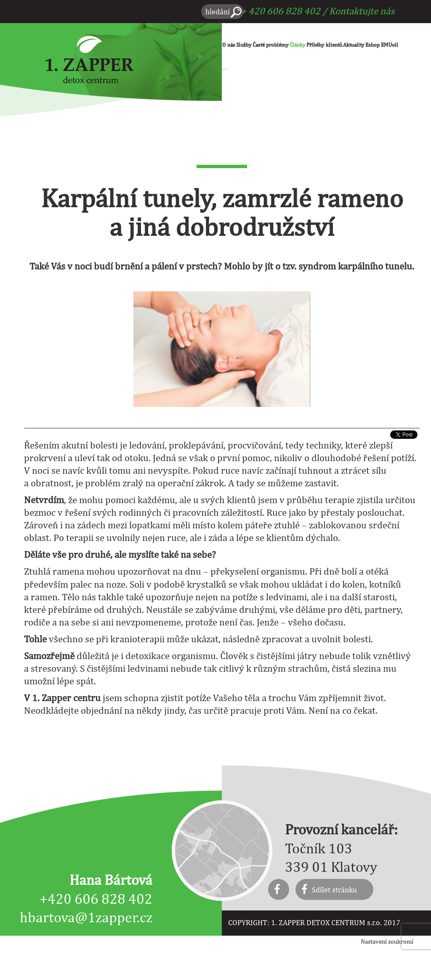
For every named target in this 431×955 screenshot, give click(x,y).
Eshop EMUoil (381, 45)
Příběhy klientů (324, 45)
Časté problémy (271, 45)
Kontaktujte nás (361, 10)
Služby (244, 45)
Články (298, 45)
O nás (228, 45)
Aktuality (353, 45)
